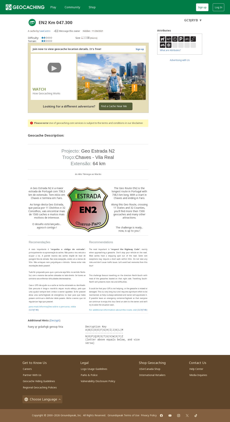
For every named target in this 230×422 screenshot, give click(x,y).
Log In (218, 7)
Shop (92, 7)
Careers (27, 369)
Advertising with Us (180, 60)
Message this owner (69, 31)
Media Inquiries (198, 375)
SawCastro (44, 31)
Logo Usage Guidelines (94, 369)
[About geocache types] (32, 22)
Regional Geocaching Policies (40, 387)
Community (72, 7)
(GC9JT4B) (34, 309)
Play (53, 7)
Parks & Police (89, 375)
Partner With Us (32, 375)
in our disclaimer (133, 123)
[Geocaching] (25, 7)
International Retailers (152, 375)
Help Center (196, 369)
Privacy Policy (149, 415)
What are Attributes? (170, 50)
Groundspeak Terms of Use (123, 415)
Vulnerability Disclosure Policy (98, 381)
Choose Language (42, 399)
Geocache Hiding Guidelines (39, 381)
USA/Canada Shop (149, 369)
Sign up (202, 7)
